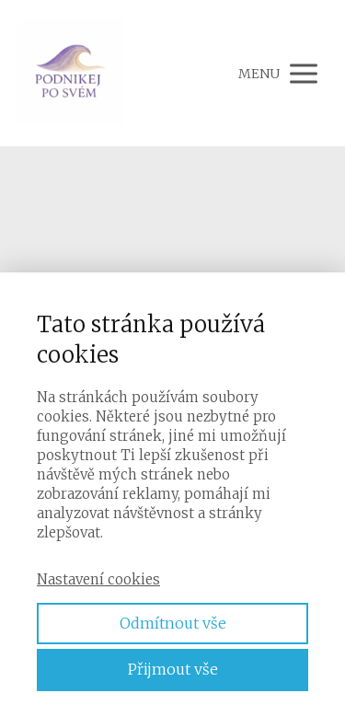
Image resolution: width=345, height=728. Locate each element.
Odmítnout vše (173, 623)
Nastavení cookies (98, 579)
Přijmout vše (173, 669)
